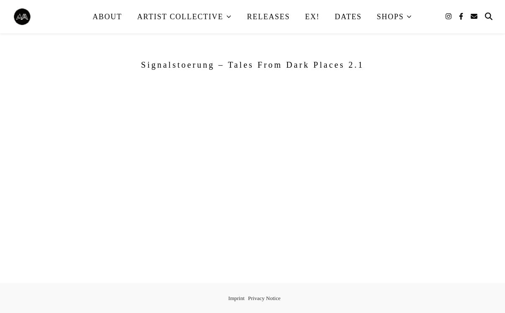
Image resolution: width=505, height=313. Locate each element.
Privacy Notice (264, 298)
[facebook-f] (462, 16)
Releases (268, 17)
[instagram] (449, 16)
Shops (390, 17)
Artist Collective (180, 17)
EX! (312, 17)
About (107, 17)
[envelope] (474, 16)
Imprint (236, 298)
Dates (348, 17)
